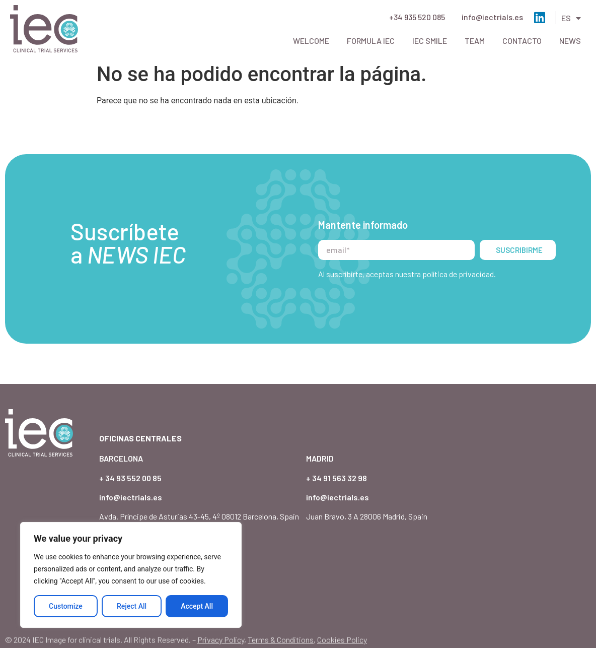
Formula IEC (371, 40)
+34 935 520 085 (417, 17)
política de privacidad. (459, 274)
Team (475, 40)
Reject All (131, 606)
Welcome (311, 40)
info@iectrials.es (492, 17)
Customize (66, 606)
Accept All (197, 606)
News (570, 40)
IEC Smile (429, 40)
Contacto (522, 40)
